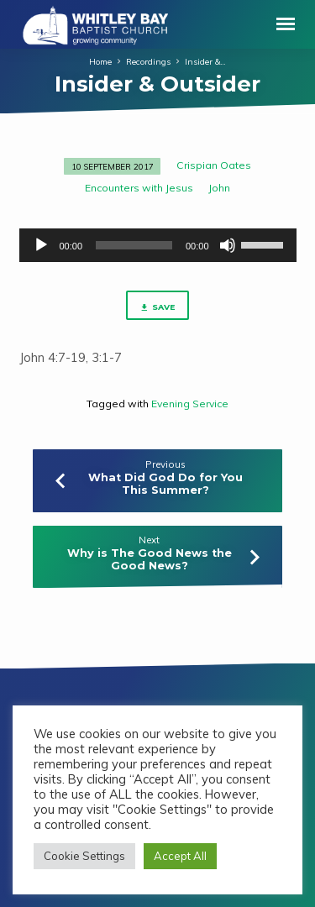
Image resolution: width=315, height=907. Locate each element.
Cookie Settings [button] (84, 855)
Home (100, 61)
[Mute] (227, 245)
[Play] (41, 245)
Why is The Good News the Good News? (149, 559)
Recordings (148, 61)
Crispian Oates (213, 165)
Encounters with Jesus (139, 187)
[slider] (134, 245)
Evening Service (189, 403)
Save (157, 307)
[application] (158, 245)
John (219, 187)
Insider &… (205, 61)
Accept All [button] (180, 855)
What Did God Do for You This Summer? (165, 483)
